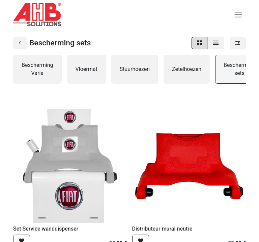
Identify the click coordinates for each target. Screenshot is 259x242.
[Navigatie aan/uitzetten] (238, 15)
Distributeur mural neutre (162, 229)
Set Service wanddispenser (45, 229)
